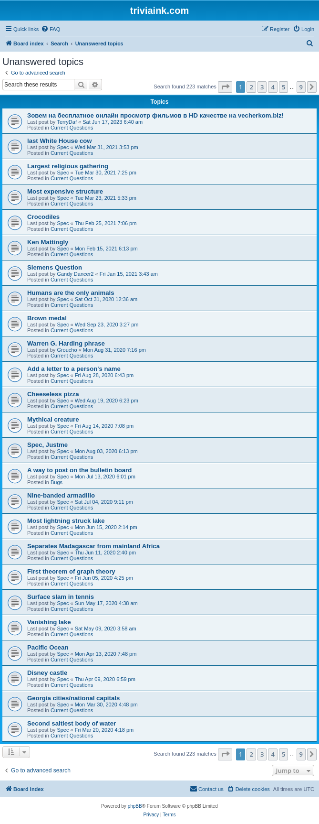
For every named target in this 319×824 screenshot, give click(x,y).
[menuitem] (50, 29)
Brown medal (47, 318)
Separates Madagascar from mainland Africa (93, 546)
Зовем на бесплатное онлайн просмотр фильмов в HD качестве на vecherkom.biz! (155, 115)
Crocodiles (43, 216)
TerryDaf (67, 122)
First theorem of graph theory (71, 571)
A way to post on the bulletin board (79, 470)
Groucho (67, 350)
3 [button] (262, 87)
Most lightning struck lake (66, 520)
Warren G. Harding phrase (66, 343)
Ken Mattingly (47, 242)
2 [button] (251, 87)
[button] (225, 87)
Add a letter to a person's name (74, 368)
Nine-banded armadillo (61, 495)
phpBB (135, 806)
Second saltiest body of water (71, 723)
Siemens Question (54, 267)
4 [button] (272, 87)
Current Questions (72, 127)
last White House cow (59, 140)
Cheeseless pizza (53, 394)
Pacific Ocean (48, 647)
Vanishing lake (49, 622)
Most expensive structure (65, 191)
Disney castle (47, 672)
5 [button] (283, 87)
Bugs (56, 482)
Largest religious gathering (67, 166)
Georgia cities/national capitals (73, 698)
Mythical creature (53, 419)
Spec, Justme (47, 444)
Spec (63, 147)
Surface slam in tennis (60, 596)
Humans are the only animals (70, 292)
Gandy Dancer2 (75, 274)
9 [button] (301, 87)
